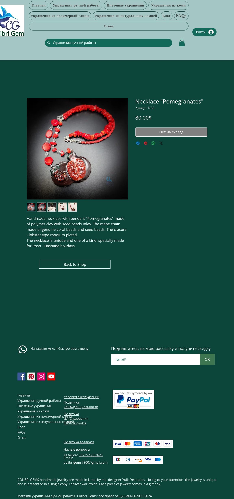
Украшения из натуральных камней (33, 421)
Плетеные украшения (33, 406)
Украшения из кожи (33, 411)
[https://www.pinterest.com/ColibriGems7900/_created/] (31, 376)
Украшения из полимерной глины (33, 416)
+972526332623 (91, 455)
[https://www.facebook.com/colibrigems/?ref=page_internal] (21, 376)
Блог (21, 427)
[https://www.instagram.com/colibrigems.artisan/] (41, 376)
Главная (23, 395)
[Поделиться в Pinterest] (145, 143)
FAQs (21, 432)
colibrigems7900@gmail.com (86, 462)
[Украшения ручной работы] (108, 43)
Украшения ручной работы (33, 400)
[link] (182, 42)
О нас (21, 437)
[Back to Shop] (74, 264)
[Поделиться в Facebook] (137, 143)
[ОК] (207, 359)
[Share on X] (161, 143)
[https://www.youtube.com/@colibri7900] (51, 376)
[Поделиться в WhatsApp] (153, 143)
